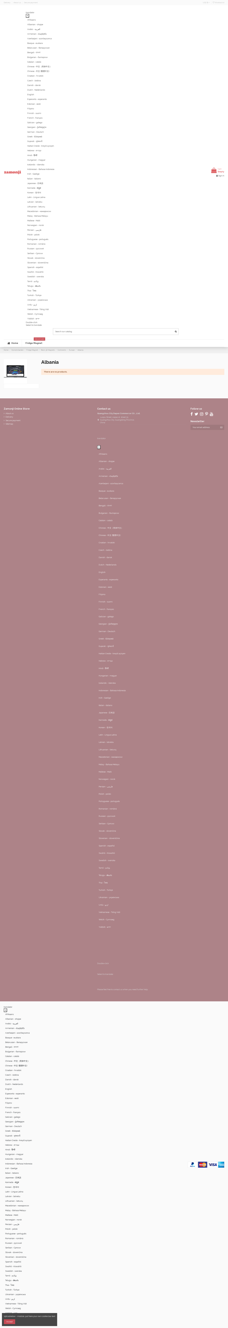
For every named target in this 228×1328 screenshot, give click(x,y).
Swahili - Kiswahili (35, 272)
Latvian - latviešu (34, 202)
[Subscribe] (221, 427)
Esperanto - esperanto (37, 99)
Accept (9, 1322)
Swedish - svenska (35, 276)
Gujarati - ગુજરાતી (34, 141)
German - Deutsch (35, 132)
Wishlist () (218, 2)
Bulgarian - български (37, 57)
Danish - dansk (34, 85)
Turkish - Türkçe (34, 295)
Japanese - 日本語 (35, 183)
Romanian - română (36, 244)
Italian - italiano (34, 179)
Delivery (7, 2)
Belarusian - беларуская (38, 48)
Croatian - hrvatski (35, 76)
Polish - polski (33, 235)
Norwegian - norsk (35, 225)
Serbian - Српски (35, 253)
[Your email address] (204, 427)
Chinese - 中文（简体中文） (39, 66)
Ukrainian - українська (37, 300)
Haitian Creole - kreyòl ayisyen (40, 146)
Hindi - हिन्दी (32, 155)
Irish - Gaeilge (33, 174)
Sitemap (9, 424)
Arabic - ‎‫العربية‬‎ (33, 29)
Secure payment (31, 2)
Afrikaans (31, 20)
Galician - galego (34, 122)
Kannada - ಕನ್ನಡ (34, 188)
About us (17, 2)
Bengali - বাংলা (33, 52)
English (30, 94)
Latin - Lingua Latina (36, 197)
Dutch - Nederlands (36, 90)
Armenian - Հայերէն (36, 34)
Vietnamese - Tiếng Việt (38, 309)
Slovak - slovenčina (36, 258)
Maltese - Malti (33, 220)
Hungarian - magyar (36, 160)
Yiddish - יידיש (33, 319)
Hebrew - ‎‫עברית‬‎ (34, 150)
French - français (34, 118)
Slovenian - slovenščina (37, 263)
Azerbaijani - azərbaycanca (39, 38)
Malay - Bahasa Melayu (37, 216)
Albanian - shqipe (35, 24)
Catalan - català (34, 62)
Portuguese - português (37, 239)
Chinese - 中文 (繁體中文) (38, 71)
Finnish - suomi (34, 113)
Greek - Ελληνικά (34, 136)
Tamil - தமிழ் (33, 281)
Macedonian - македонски (39, 211)
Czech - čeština (34, 80)
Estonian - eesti (34, 104)
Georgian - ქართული (36, 127)
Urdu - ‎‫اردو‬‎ (32, 305)
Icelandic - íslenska (35, 164)
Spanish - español (35, 267)
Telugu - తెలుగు (34, 286)
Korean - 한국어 (34, 192)
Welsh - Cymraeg (35, 314)
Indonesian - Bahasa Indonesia (40, 169)
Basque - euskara (35, 43)
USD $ (206, 2)
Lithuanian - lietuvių (36, 207)
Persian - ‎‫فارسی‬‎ (34, 230)
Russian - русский (35, 248)
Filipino (30, 108)
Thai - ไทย (31, 291)
